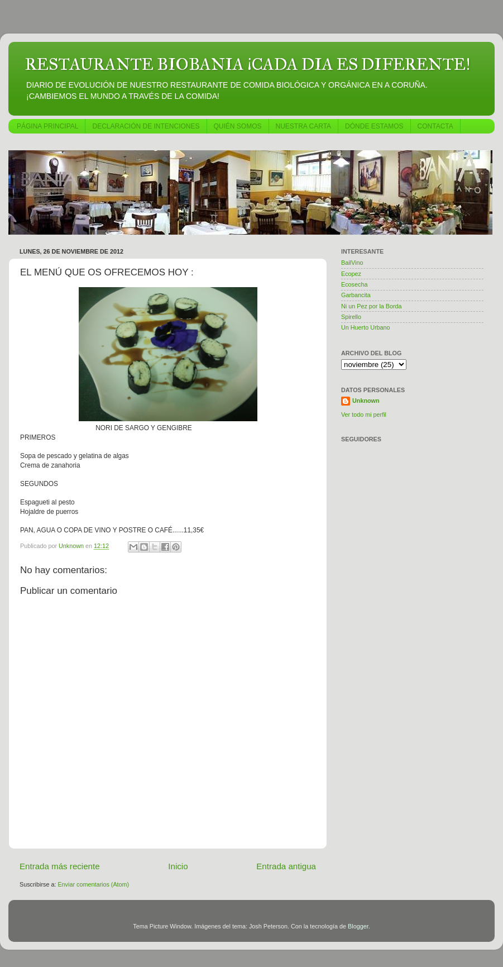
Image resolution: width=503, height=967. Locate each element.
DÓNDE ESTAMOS (374, 126)
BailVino (352, 262)
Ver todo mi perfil (363, 414)
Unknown (366, 400)
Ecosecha (354, 284)
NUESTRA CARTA (304, 126)
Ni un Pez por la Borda (371, 306)
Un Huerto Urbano (365, 327)
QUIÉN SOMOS (238, 126)
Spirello (351, 316)
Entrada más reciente (60, 866)
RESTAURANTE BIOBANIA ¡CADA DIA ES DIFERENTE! (247, 64)
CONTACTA (435, 126)
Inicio (178, 866)
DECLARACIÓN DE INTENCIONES (145, 126)
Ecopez (351, 273)
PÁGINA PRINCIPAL (47, 126)
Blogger (358, 926)
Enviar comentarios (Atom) (93, 884)
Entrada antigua (286, 866)
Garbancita (356, 295)
